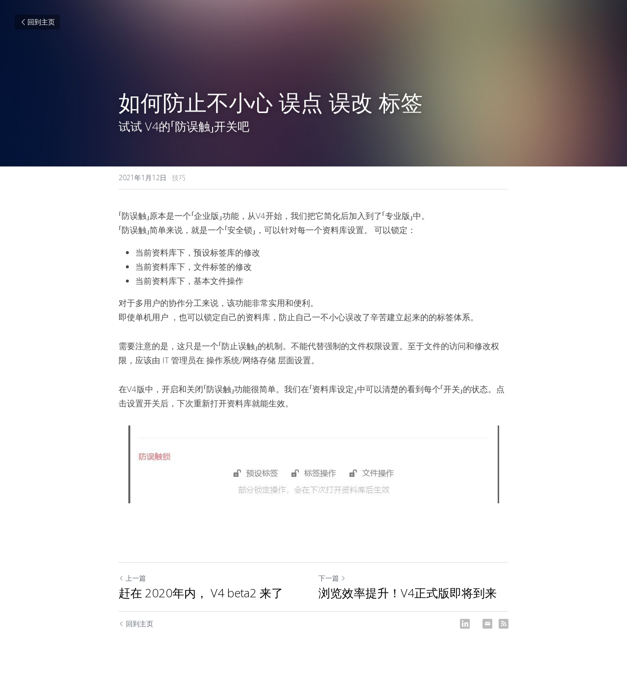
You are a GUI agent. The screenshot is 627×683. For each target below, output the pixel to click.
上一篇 (132, 578)
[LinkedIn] (465, 624)
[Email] (487, 624)
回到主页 (37, 21)
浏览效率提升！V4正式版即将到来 (407, 593)
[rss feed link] (503, 624)
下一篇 (332, 578)
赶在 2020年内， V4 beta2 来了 (201, 593)
